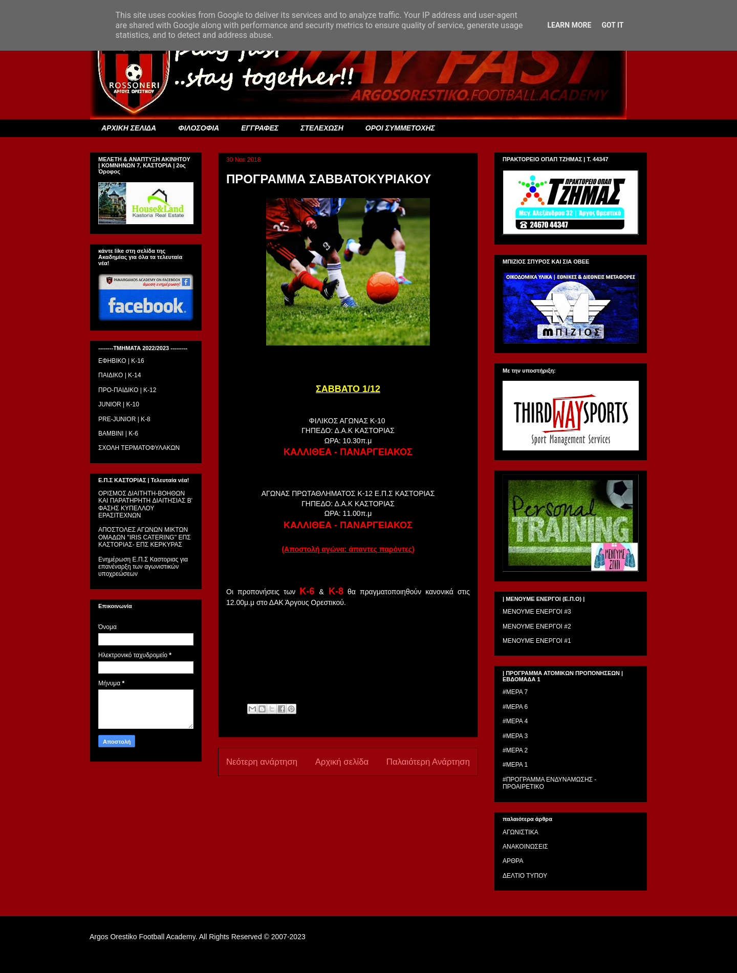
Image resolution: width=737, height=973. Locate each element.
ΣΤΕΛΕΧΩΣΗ (321, 128)
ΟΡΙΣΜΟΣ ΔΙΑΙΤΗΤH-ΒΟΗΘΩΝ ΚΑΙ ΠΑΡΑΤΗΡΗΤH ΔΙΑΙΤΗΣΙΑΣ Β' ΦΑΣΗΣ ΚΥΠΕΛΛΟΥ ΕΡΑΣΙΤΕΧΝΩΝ (145, 504)
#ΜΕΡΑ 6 (515, 706)
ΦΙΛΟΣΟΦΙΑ (198, 128)
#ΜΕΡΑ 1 (515, 764)
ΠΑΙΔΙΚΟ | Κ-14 (119, 375)
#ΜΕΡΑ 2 (515, 750)
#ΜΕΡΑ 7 (515, 692)
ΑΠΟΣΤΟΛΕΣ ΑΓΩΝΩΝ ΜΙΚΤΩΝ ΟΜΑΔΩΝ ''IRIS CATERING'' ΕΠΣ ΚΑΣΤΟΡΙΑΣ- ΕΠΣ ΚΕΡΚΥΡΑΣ (144, 537)
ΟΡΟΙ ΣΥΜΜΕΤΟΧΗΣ (400, 128)
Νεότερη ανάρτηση (261, 762)
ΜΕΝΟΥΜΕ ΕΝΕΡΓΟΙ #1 (537, 640)
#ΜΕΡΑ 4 (515, 721)
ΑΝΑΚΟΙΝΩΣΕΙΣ (525, 846)
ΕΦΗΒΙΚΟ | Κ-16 (121, 360)
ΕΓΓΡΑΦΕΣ (259, 128)
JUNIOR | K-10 (118, 404)
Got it (612, 25)
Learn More (569, 25)
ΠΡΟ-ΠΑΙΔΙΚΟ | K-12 (127, 390)
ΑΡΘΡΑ (513, 860)
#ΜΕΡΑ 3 (515, 736)
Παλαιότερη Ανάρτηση (428, 762)
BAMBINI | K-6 (118, 433)
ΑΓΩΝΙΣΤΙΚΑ (520, 832)
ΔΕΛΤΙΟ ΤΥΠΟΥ (525, 875)
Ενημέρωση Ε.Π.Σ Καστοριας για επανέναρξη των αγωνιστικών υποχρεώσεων (143, 567)
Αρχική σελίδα (342, 762)
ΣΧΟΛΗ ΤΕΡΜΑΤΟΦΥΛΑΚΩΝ (139, 447)
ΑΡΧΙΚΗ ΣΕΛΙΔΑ (128, 128)
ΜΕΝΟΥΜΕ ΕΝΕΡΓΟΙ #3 (537, 611)
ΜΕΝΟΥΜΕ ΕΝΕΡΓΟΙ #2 (537, 626)
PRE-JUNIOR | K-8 (124, 419)
